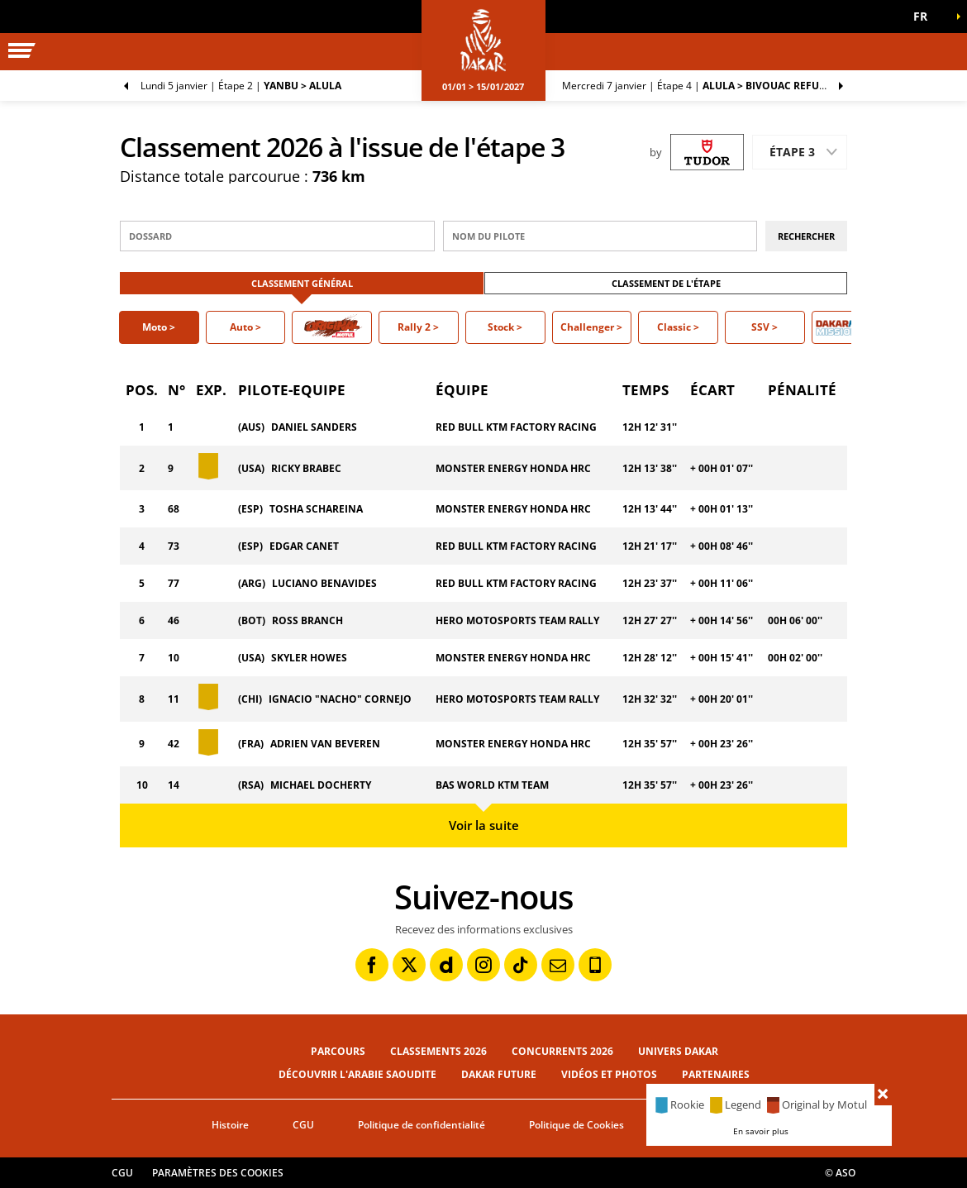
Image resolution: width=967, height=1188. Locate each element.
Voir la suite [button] (484, 825)
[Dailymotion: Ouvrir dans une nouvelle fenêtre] (446, 964)
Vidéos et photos (609, 1074)
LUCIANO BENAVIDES (324, 583)
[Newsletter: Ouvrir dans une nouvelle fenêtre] (557, 964)
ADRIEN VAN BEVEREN (325, 744)
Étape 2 (241, 86)
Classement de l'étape (666, 283)
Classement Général (302, 283)
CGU (303, 1125)
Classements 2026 (438, 1051)
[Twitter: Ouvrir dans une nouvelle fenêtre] (409, 964)
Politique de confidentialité (421, 1125)
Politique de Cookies (576, 1125)
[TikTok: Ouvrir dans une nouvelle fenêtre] (520, 964)
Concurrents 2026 (562, 1051)
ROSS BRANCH (307, 620)
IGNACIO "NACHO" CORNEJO (340, 699)
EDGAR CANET (304, 546)
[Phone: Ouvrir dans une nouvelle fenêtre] (595, 964)
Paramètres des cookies (217, 1173)
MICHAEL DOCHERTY (320, 785)
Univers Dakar (678, 1051)
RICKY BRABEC (306, 468)
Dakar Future (498, 1074)
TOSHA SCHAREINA (316, 509)
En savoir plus (760, 1131)
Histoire (230, 1125)
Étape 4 (697, 86)
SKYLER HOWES (309, 658)
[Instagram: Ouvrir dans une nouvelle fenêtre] (483, 964)
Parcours (338, 1051)
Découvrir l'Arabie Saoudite (357, 1074)
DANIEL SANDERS (314, 427)
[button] (925, 16)
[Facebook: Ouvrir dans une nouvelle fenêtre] (371, 964)
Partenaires (716, 1074)
